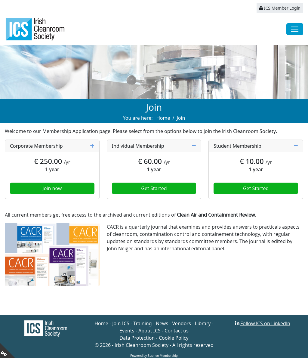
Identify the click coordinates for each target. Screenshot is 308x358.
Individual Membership (154, 146)
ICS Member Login (279, 8)
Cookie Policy (174, 338)
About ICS (149, 330)
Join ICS (120, 323)
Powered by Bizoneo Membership (153, 355)
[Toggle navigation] (294, 29)
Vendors (181, 323)
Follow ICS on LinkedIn (265, 323)
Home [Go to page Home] (163, 118)
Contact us (177, 330)
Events (126, 330)
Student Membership (256, 146)
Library (203, 323)
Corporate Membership (52, 146)
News (162, 323)
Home (101, 323)
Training (142, 323)
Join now (52, 188)
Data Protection (137, 338)
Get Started (154, 188)
